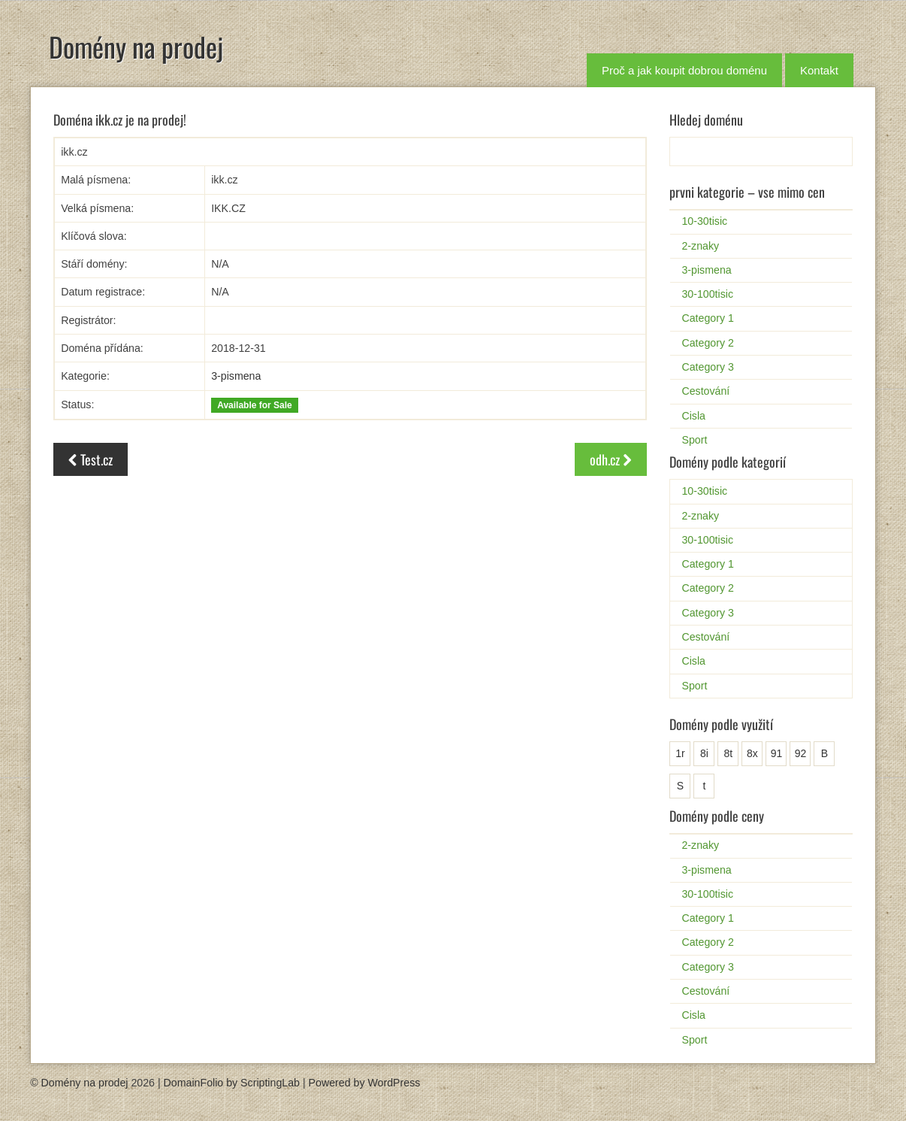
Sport (694, 440)
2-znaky (700, 246)
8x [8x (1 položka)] (752, 753)
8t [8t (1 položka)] (728, 753)
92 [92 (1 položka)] (801, 753)
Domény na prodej (136, 46)
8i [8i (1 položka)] (704, 753)
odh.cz (611, 459)
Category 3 (707, 367)
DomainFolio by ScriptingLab (232, 1083)
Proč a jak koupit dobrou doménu (684, 70)
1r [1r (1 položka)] (679, 753)
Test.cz (90, 459)
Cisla (693, 416)
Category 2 (707, 343)
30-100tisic (707, 294)
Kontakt (819, 70)
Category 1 (707, 318)
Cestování (705, 391)
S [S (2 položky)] (680, 786)
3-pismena (236, 376)
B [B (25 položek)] (824, 753)
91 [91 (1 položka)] (777, 753)
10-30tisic (704, 221)
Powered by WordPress (365, 1083)
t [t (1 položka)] (703, 786)
